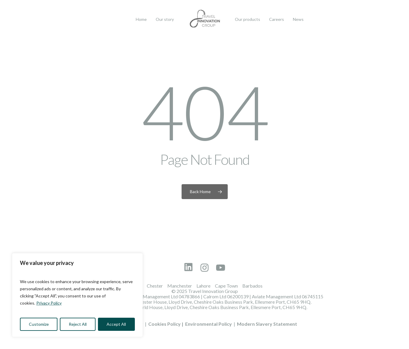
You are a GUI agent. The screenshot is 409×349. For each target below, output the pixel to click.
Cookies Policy (164, 324)
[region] (77, 295)
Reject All (78, 324)
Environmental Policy (208, 324)
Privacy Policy (49, 302)
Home (141, 19)
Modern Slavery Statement (267, 324)
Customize (39, 324)
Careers (276, 19)
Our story (165, 19)
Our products (247, 19)
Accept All (116, 324)
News (298, 19)
